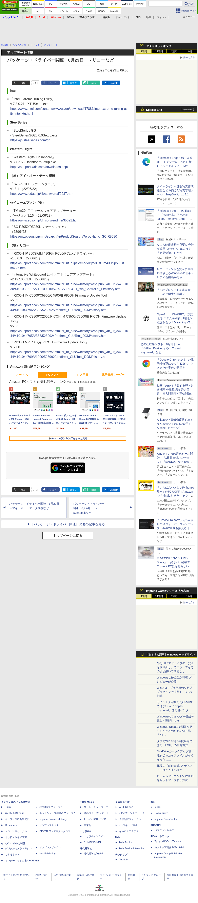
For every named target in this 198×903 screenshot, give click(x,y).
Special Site (154, 109)
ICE (153, 802)
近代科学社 (86, 848)
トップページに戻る (67, 535)
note (94, 83)
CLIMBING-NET (92, 842)
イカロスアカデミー (130, 831)
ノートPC (22, 374)
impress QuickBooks (166, 819)
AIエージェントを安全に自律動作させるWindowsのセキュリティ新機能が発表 (175, 273)
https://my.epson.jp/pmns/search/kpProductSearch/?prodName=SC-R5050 (63, 236)
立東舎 (87, 825)
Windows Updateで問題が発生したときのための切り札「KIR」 (174, 730)
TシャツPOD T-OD (95, 819)
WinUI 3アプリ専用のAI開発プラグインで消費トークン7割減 (174, 691)
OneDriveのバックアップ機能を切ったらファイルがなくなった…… (175, 755)
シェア (53, 83)
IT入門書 (82, 374)
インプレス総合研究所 (17, 819)
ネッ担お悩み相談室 (16, 837)
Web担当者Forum (14, 813)
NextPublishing (47, 853)
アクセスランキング (159, 46)
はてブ (73, 83)
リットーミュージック (96, 807)
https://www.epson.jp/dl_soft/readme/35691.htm (44, 220)
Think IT (9, 807)
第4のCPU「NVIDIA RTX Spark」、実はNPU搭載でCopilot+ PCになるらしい (173, 562)
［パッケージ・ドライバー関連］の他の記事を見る (68, 524)
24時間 (159, 51)
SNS (138, 17)
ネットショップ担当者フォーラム (57, 813)
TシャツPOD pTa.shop (168, 841)
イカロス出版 (122, 802)
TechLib (123, 859)
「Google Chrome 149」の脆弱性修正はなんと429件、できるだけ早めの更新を (175, 363)
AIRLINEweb (126, 807)
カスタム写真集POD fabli (169, 847)
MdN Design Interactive (131, 848)
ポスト (24, 83)
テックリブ (121, 854)
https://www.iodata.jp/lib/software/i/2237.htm (41, 193)
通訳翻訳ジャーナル (130, 819)
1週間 (174, 51)
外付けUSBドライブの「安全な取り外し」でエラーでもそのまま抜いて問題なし (175, 667)
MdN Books (125, 842)
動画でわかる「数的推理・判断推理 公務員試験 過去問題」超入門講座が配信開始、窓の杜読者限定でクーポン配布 (175, 393)
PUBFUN (156, 825)
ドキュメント (122, 17)
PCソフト (52, 374)
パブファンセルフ (164, 830)
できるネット (12, 854)
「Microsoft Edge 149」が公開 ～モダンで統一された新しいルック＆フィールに (175, 162)
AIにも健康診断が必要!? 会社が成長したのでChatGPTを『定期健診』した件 (175, 248)
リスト (35, 83)
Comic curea (161, 813)
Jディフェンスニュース (132, 813)
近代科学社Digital (93, 853)
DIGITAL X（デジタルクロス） (56, 831)
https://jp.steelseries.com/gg (30, 140)
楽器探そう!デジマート (96, 813)
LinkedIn (114, 83)
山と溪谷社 (86, 831)
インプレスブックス (50, 847)
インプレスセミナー (50, 825)
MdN (117, 837)
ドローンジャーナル (16, 831)
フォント (161, 17)
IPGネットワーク (160, 836)
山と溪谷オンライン (95, 836)
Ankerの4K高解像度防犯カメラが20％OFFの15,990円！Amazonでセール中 (175, 423)
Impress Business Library (53, 819)
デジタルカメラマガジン (18, 848)
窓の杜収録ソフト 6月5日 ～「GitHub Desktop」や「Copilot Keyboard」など (161, 348)
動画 (148, 17)
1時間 (144, 51)
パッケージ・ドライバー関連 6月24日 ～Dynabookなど (88, 508)
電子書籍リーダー (113, 374)
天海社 (158, 807)
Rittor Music (87, 802)
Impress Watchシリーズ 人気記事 (168, 591)
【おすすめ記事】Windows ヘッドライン (170, 654)
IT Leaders (11, 825)
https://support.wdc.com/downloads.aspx (39, 167)
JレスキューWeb (128, 825)
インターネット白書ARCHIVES (22, 860)
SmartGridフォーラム (51, 807)
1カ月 (189, 51)
